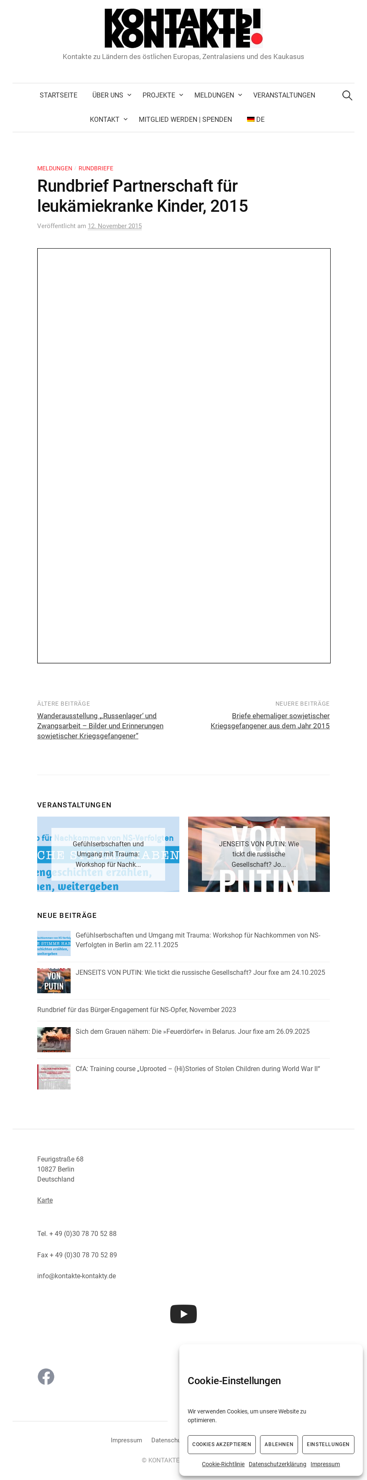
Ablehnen (279, 1444)
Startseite (58, 95)
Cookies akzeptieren (221, 1444)
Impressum (325, 1464)
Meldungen (214, 95)
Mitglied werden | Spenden (185, 119)
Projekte (159, 95)
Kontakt (105, 119)
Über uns (107, 95)
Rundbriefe (96, 168)
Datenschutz (168, 1440)
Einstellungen (328, 1444)
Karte (45, 1200)
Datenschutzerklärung (277, 1464)
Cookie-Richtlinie (223, 1464)
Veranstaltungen (284, 95)
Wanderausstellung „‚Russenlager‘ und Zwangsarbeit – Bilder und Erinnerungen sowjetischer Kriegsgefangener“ (100, 726)
